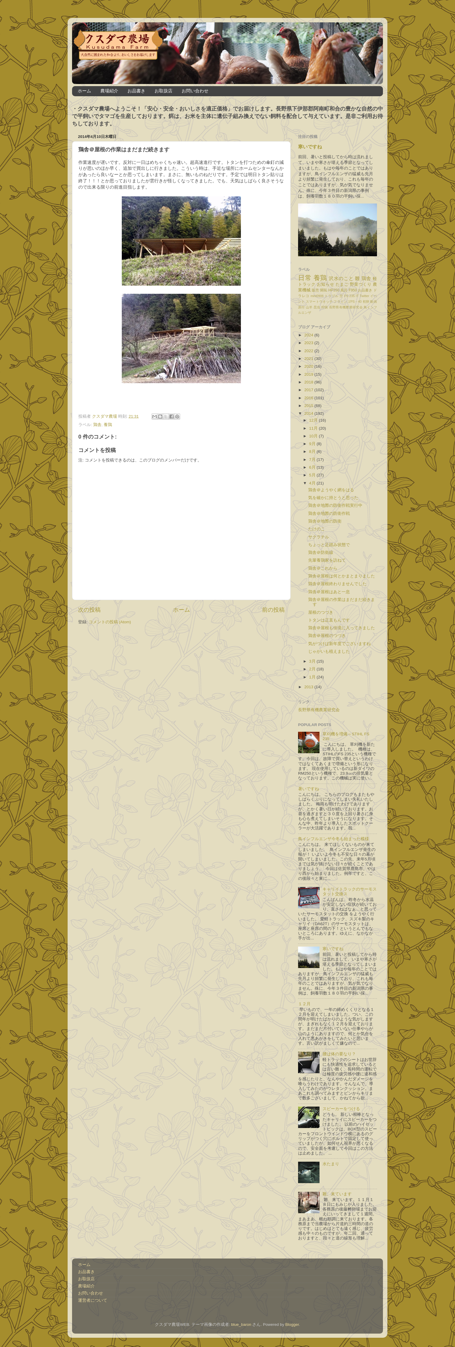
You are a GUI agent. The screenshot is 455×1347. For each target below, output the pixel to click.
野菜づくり (361, 284)
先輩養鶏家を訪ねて (327, 560)
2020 (309, 366)
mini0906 (317, 296)
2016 (309, 398)
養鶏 (108, 424)
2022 (309, 351)
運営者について (92, 1300)
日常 (304, 278)
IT (357, 296)
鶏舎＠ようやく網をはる (331, 490)
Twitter (364, 296)
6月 (313, 467)
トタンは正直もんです (329, 620)
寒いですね (310, 146)
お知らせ (325, 284)
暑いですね (308, 789)
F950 (353, 290)
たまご (342, 284)
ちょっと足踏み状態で (329, 545)
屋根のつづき (320, 612)
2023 (309, 343)
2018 (309, 382)
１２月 (304, 1004)
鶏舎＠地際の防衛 (325, 521)
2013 (309, 687)
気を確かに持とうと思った (333, 497)
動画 (373, 301)
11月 (314, 428)
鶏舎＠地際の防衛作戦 (329, 513)
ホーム (84, 90)
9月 (313, 444)
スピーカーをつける (341, 1109)
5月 (313, 475)
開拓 (323, 290)
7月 (313, 459)
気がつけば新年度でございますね (339, 643)
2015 (309, 405)
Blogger (292, 1324)
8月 (313, 451)
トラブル (332, 296)
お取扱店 (163, 90)
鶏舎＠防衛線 (320, 552)
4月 (313, 483)
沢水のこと (341, 278)
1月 (313, 677)
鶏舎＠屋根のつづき (327, 635)
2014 (309, 413)
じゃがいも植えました (329, 651)
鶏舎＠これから (322, 568)
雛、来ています (337, 1194)
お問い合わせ (195, 90)
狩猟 (324, 307)
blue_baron (241, 1324)
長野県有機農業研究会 (346, 307)
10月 (314, 436)
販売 (315, 290)
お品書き (136, 90)
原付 (301, 307)
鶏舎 (97, 424)
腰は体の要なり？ (339, 1054)
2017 (309, 390)
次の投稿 (89, 610)
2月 (313, 669)
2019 (309, 374)
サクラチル (318, 537)
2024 (309, 335)
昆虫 (317, 307)
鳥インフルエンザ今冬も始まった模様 (333, 839)
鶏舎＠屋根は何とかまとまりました (341, 576)
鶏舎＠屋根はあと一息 (329, 592)
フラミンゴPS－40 (347, 301)
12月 (314, 420)
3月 (313, 661)
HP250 (333, 290)
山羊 (309, 307)
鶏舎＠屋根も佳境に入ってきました (341, 628)
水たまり (330, 1164)
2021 (309, 358)
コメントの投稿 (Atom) (110, 622)
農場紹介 (109, 90)
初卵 (366, 301)
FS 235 (349, 296)
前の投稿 (273, 610)
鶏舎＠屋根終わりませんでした (337, 584)
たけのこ (316, 529)
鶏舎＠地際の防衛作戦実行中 (335, 505)
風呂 (344, 290)
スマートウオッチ (319, 301)
